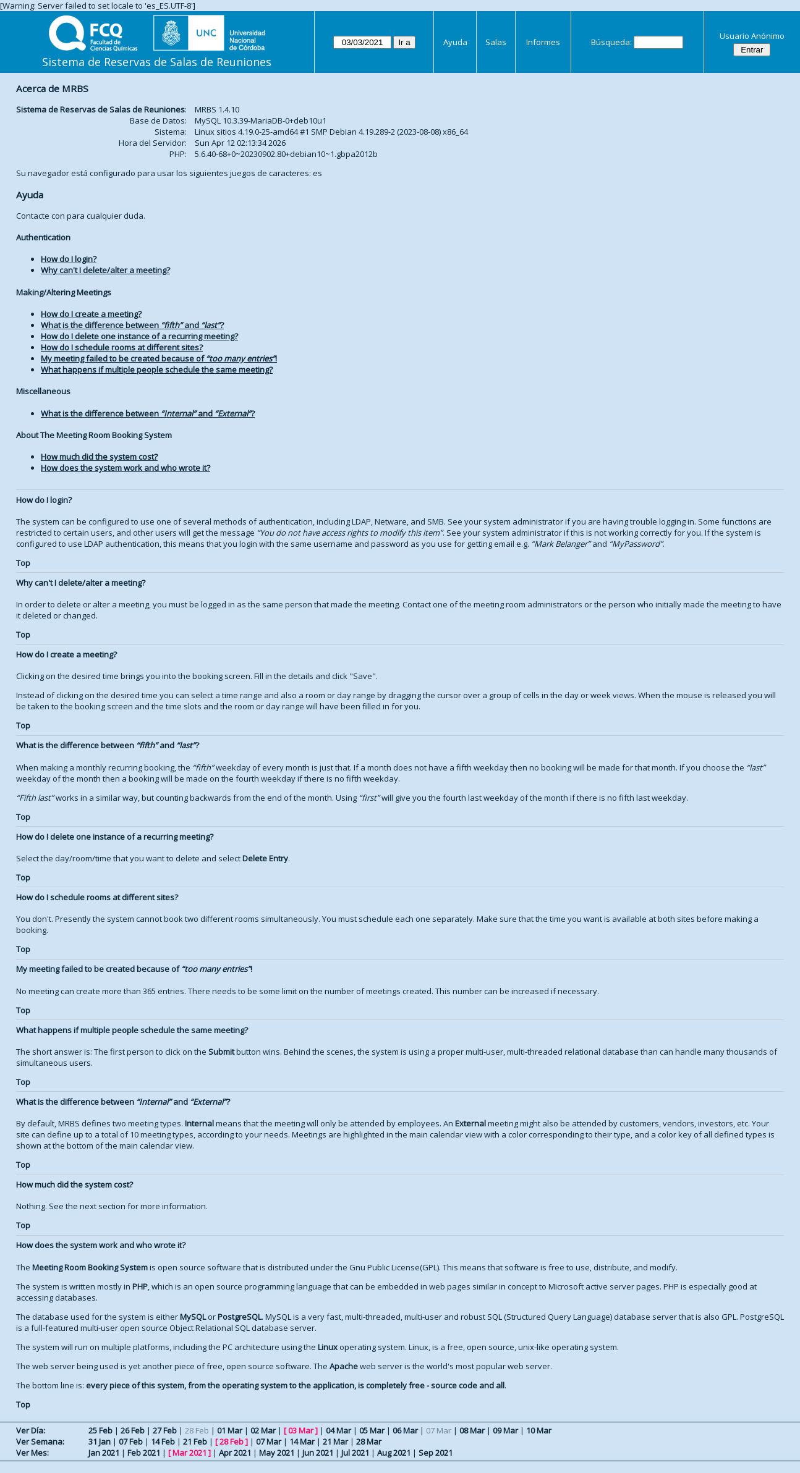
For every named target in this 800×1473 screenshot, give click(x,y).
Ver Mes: (32, 1452)
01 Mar (229, 1430)
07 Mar (268, 1441)
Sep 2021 (436, 1452)
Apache (344, 1366)
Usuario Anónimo (752, 35)
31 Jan (99, 1441)
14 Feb (163, 1441)
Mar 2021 (189, 1452)
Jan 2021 (103, 1452)
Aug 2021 (394, 1452)
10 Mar (538, 1430)
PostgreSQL (240, 1316)
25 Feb (100, 1430)
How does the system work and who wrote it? (125, 467)
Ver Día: (30, 1430)
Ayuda (455, 42)
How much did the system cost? (99, 456)
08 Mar (472, 1430)
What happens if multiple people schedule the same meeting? (157, 369)
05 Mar (372, 1430)
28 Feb (231, 1441)
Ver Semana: (40, 1441)
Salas (495, 42)
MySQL (193, 1316)
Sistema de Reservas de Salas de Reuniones (156, 61)
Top (23, 562)
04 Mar (338, 1430)
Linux (328, 1347)
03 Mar (300, 1430)
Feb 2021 (143, 1452)
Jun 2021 (317, 1452)
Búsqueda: (611, 42)
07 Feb (131, 1441)
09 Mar (505, 1430)
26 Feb (133, 1430)
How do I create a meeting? (91, 313)
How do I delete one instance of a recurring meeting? (139, 336)
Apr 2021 (235, 1452)
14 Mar (302, 1441)
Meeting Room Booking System (90, 1267)
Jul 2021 (355, 1452)
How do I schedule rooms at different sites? (122, 347)
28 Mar (368, 1441)
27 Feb (165, 1430)
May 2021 (276, 1452)
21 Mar (335, 1441)
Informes (543, 42)
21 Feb (195, 1441)
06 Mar (405, 1430)
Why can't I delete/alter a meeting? (105, 270)
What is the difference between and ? (132, 325)
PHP (140, 1286)
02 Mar (263, 1430)
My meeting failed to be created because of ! (159, 358)
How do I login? (68, 258)
